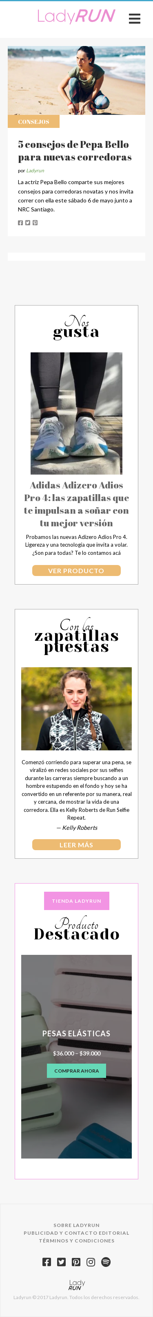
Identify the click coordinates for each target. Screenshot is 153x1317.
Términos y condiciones (77, 1241)
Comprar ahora (76, 1071)
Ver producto (76, 570)
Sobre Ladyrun (76, 1225)
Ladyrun (35, 170)
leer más (76, 845)
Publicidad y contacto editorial (76, 1233)
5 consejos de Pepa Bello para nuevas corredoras (75, 150)
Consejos (33, 121)
